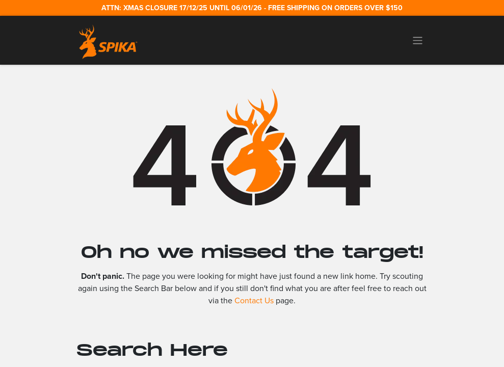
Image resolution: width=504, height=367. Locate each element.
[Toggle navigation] (417, 40)
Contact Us (254, 300)
